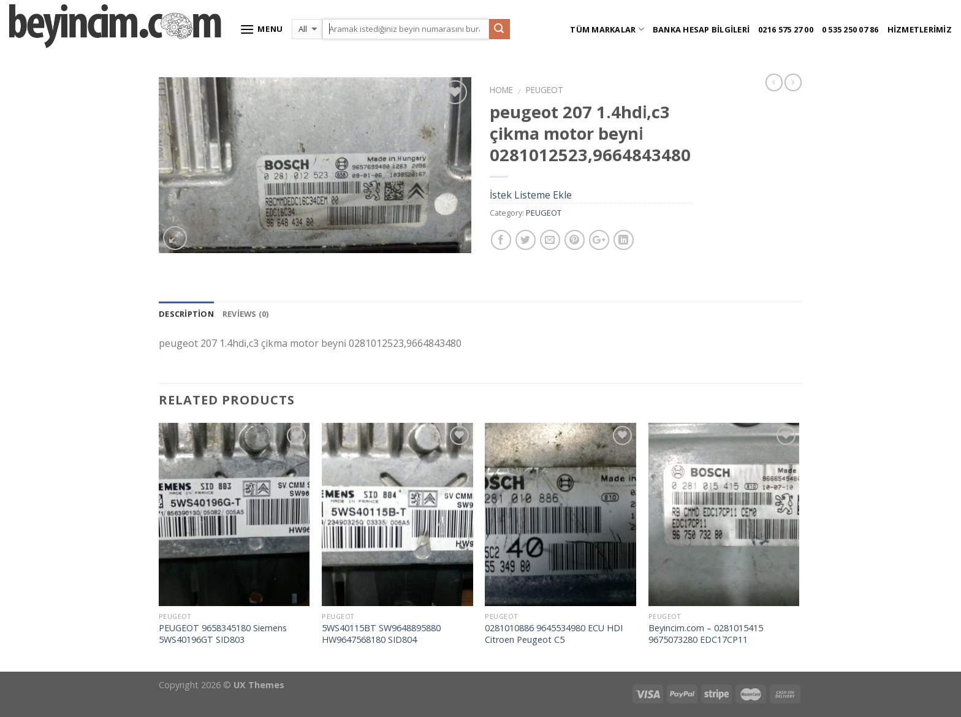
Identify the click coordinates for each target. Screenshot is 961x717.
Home (501, 90)
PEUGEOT (544, 90)
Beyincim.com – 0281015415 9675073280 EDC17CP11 (705, 634)
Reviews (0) (245, 313)
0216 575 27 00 (785, 29)
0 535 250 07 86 (850, 29)
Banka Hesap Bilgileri (701, 29)
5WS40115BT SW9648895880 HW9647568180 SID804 (381, 634)
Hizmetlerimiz (919, 29)
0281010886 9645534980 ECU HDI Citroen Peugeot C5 (554, 634)
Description (186, 313)
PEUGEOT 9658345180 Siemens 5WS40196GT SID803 (223, 634)
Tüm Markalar (607, 29)
